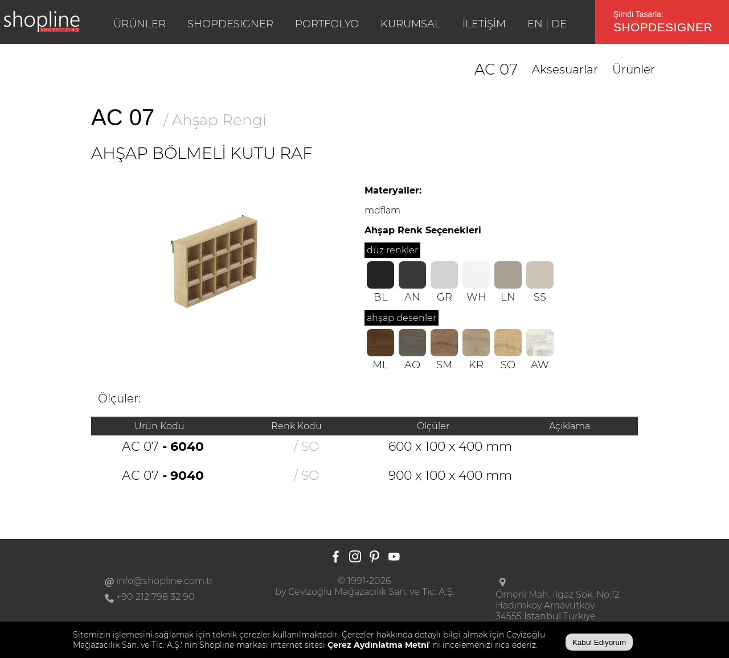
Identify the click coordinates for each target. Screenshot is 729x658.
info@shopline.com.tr (164, 580)
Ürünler (633, 69)
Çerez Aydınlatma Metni (378, 645)
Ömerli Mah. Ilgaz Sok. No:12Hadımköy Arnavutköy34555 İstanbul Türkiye (557, 605)
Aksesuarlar (565, 69)
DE (559, 24)
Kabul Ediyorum (599, 642)
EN (535, 24)
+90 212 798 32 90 (155, 596)
